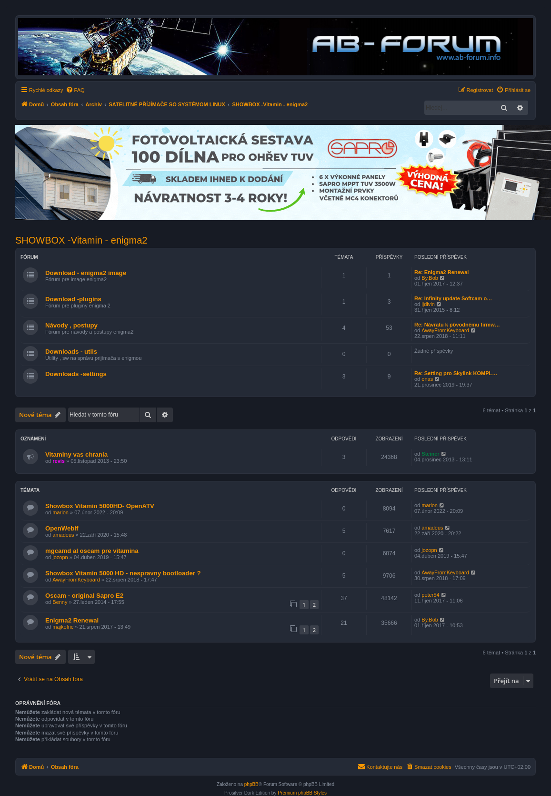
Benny (59, 602)
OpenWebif (61, 528)
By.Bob (429, 278)
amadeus (63, 535)
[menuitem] (75, 90)
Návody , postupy (71, 325)
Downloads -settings (76, 374)
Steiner (430, 454)
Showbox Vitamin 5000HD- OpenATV (99, 506)
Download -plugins (73, 299)
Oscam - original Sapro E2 (84, 595)
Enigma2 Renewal (72, 620)
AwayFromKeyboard (445, 330)
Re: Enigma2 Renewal (441, 272)
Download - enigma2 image (85, 272)
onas (427, 379)
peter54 (430, 595)
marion (60, 512)
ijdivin (428, 304)
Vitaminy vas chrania (76, 454)
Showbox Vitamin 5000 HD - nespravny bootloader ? (123, 573)
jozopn (60, 557)
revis (58, 461)
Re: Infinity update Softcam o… (453, 298)
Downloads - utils (71, 351)
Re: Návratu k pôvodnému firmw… (457, 324)
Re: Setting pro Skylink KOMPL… (455, 373)
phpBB (251, 784)
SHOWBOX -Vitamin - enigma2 (81, 240)
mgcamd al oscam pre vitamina (92, 550)
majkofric (62, 627)
